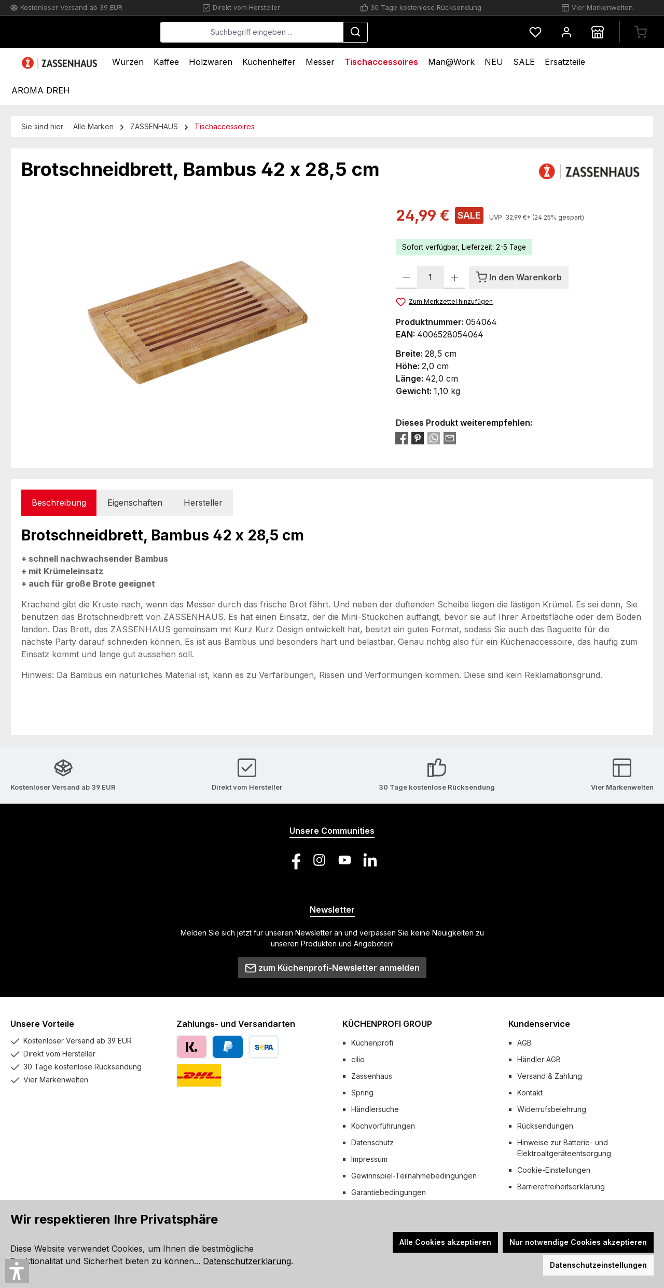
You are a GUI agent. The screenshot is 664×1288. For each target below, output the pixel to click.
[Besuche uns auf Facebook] (294, 860)
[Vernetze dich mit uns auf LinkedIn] (370, 860)
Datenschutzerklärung (247, 1261)
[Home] (60, 62)
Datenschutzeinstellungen (598, 1264)
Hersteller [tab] (203, 502)
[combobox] (329, 32)
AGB (524, 1042)
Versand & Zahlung (549, 1076)
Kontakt (530, 1092)
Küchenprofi (372, 1042)
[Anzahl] (431, 277)
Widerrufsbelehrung (551, 1109)
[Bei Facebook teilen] (401, 437)
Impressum (369, 1159)
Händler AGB (539, 1059)
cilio (358, 1059)
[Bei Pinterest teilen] (417, 437)
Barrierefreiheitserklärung (561, 1186)
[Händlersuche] (598, 32)
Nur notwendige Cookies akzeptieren (578, 1242)
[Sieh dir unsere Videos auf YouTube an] (344, 860)
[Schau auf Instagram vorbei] (319, 860)
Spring (362, 1092)
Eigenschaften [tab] (134, 502)
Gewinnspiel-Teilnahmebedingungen (414, 1175)
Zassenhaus (371, 1076)
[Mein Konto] (566, 32)
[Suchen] (433, 32)
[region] (198, 316)
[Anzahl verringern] (406, 277)
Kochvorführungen (383, 1125)
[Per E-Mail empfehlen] (450, 437)
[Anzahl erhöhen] (454, 277)
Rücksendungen (545, 1125)
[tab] (58, 503)
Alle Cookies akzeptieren (445, 1242)
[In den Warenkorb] (519, 277)
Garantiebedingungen (388, 1192)
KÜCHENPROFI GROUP (387, 1024)
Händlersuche (375, 1109)
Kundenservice (539, 1024)
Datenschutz (372, 1142)
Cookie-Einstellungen (553, 1169)
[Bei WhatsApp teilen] (433, 437)
